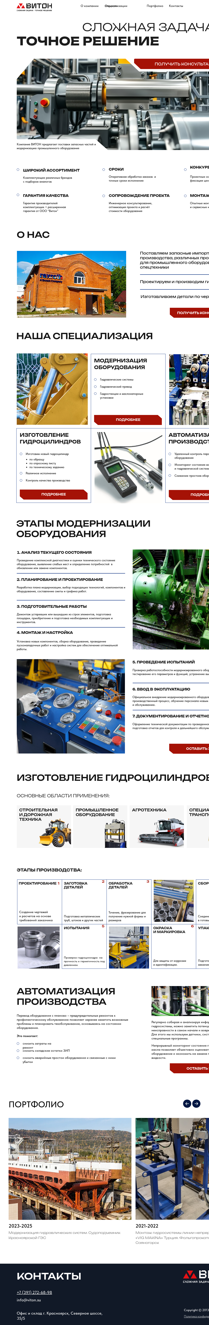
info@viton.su (29, 1299)
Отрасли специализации (116, 6)
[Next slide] (196, 1104)
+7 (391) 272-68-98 (34, 1292)
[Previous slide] (187, 1104)
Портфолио (155, 6)
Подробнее (128, 420)
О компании (90, 6)
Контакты (176, 6)
